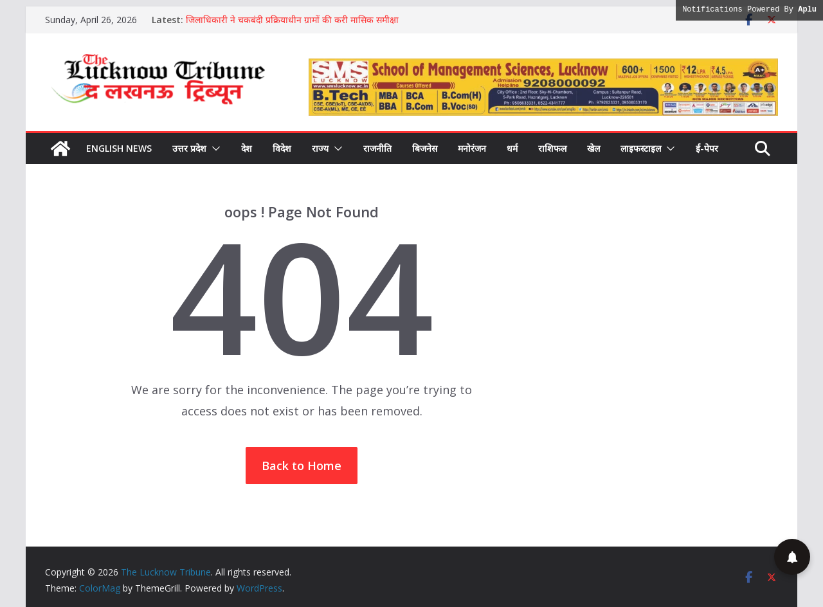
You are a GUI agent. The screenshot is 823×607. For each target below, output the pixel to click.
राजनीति (377, 148)
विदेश (282, 148)
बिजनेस (424, 148)
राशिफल (552, 148)
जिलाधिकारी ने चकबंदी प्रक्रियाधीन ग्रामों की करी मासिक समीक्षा (292, 20)
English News (119, 148)
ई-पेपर (707, 148)
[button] (213, 149)
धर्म (512, 148)
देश (246, 148)
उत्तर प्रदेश (189, 148)
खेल (593, 148)
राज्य (320, 148)
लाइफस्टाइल (640, 148)
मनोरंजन (472, 148)
